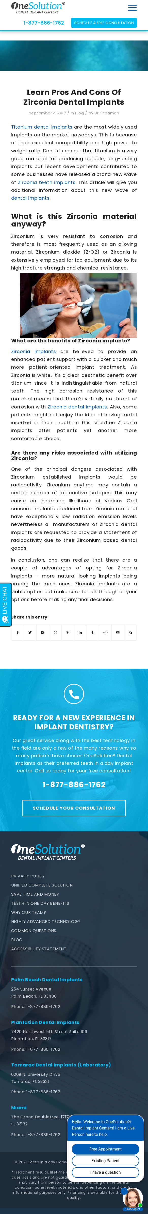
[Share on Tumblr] (93, 632)
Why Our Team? (28, 912)
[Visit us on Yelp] (130, 632)
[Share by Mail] (118, 632)
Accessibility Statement (39, 949)
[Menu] (130, 7)
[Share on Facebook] (17, 632)
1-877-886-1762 (43, 22)
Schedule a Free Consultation (104, 22)
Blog (79, 113)
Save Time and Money (35, 894)
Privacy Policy (28, 876)
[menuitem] (130, 7)
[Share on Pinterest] (68, 632)
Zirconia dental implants (77, 407)
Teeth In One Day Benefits (40, 903)
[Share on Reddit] (105, 632)
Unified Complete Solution (42, 885)
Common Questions (33, 931)
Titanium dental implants (42, 127)
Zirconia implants (33, 351)
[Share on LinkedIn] (80, 632)
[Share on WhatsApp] (55, 632)
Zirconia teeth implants (46, 182)
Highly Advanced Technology (45, 921)
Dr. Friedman (106, 113)
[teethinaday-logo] (61, 7)
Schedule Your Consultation (74, 808)
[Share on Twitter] (30, 632)
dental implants (30, 198)
